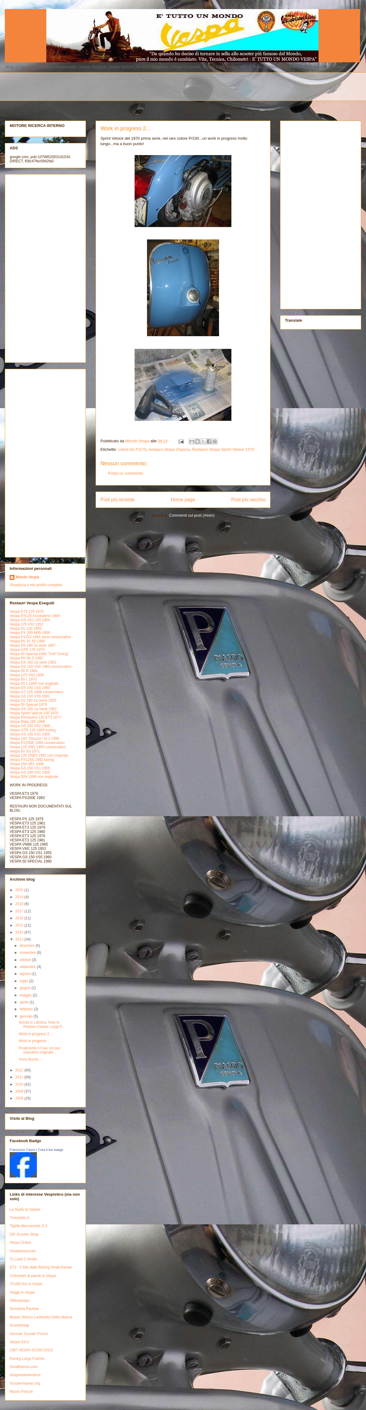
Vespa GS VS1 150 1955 (30, 620)
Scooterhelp (19, 1325)
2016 (20, 918)
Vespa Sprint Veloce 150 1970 (34, 713)
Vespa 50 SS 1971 (25, 751)
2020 (20, 890)
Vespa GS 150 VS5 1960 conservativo (40, 666)
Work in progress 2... (35, 1034)
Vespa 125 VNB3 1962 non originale (39, 755)
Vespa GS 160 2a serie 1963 (33, 662)
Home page (183, 499)
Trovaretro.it (19, 1218)
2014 (20, 932)
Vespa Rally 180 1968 (27, 722)
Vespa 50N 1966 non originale (34, 777)
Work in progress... (34, 1041)
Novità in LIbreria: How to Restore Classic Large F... (42, 1024)
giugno (25, 988)
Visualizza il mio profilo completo (36, 585)
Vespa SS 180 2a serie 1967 (33, 645)
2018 (20, 904)
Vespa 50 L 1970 (23, 679)
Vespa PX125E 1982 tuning (32, 760)
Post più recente (117, 499)
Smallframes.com (24, 1367)
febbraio (27, 1009)
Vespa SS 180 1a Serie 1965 (33, 700)
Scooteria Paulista (24, 1309)
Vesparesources (23, 1251)
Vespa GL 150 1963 (26, 628)
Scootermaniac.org (25, 1383)
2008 (20, 1098)
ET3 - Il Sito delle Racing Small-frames (41, 1267)
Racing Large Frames (27, 1358)
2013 (20, 939)
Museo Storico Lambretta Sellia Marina (41, 1317)
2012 (20, 1070)
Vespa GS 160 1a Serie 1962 (33, 709)
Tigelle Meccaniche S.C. (29, 1226)
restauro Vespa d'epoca (169, 449)
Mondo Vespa (27, 577)
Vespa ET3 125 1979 (27, 611)
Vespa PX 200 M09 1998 (30, 633)
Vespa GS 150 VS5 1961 (30, 696)
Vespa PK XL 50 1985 (27, 641)
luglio (24, 981)
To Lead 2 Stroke (23, 1259)
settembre (28, 967)
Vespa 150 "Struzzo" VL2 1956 (34, 738)
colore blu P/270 (132, 449)
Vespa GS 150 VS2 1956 (30, 726)
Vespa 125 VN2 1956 (27, 675)
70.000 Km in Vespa (26, 1284)
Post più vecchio (248, 499)
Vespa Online (20, 1242)
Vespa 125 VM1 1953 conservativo (38, 747)
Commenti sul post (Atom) (191, 515)
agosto (25, 974)
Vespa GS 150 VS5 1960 (30, 688)
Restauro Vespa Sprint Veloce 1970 (223, 449)
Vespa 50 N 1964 (24, 671)
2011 (20, 1077)
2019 (20, 897)
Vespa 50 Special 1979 (28, 705)
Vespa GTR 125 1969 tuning (32, 730)
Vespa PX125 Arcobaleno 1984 (35, 616)
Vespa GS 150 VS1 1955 (30, 734)
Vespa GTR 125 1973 (27, 650)
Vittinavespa (19, 1300)
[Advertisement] (156, 85)
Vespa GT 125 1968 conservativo (36, 692)
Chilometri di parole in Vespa (33, 1276)
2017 (20, 911)
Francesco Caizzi (22, 1150)
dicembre (28, 946)
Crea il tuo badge (50, 1150)
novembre (28, 952)
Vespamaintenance (25, 1375)
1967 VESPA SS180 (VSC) (31, 1350)
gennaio (27, 1016)
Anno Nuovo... (30, 1059)
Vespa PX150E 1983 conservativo (37, 743)
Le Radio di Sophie (25, 1209)
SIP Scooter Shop (24, 1234)
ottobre (26, 960)
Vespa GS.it (19, 1342)
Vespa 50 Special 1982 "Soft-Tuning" (39, 654)
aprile (25, 1002)
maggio (26, 995)
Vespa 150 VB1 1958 (27, 764)
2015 (20, 925)
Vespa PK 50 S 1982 (26, 658)
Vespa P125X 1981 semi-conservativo (40, 637)
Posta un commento (125, 473)
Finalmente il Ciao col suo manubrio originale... (39, 1050)
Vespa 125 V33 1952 (26, 624)
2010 (20, 1084)
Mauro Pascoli (21, 1391)
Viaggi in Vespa (22, 1292)
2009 (20, 1091)
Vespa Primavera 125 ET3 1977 (35, 717)
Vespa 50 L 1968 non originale (34, 683)
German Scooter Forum (29, 1334)
